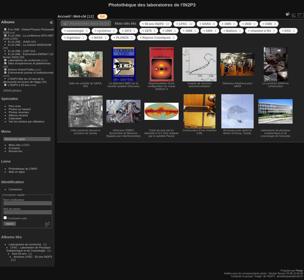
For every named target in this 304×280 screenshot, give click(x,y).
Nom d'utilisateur (14, 199)
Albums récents (18, 115)
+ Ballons (232, 31)
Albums (7, 22)
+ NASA (98, 37)
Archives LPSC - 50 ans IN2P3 (33, 256)
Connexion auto (15, 218)
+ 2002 (248, 24)
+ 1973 (128, 31)
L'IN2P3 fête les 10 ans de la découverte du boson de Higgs (23, 80)
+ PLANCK (123, 37)
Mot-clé (79, 16)
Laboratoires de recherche (24, 60)
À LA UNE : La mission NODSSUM (29, 44)
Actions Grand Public (21, 69)
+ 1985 (228, 24)
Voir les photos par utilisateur (27, 121)
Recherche (15, 151)
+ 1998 (189, 31)
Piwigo (299, 270)
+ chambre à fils (261, 31)
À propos (14, 147)
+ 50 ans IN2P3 (155, 24)
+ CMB (269, 24)
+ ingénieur (74, 37)
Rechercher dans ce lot (89, 23)
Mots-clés (15, 144)
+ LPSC (184, 24)
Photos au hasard (20, 109)
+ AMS (209, 31)
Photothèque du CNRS (23, 168)
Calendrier (15, 118)
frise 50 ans (19, 253)
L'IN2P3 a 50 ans (18, 84)
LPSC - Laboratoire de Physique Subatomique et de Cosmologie (28, 249)
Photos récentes (19, 112)
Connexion (15, 189)
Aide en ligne (17, 171)
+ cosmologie (75, 31)
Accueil (64, 16)
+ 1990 (169, 31)
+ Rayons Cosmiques (157, 37)
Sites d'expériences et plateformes (29, 63)
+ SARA (207, 24)
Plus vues (15, 105)
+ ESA (288, 31)
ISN (102, 16)
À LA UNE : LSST (19, 50)
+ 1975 (149, 31)
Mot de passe (12, 208)
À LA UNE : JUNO (19, 41)
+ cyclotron (105, 31)
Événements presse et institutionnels (30, 72)
